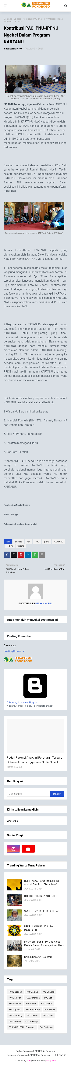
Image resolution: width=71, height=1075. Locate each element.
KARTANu (58, 541)
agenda (18, 541)
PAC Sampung (15, 1015)
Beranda (8, 18)
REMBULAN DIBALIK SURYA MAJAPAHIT (39, 928)
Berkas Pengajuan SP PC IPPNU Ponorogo (35, 1051)
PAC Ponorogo (33, 1009)
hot (28, 541)
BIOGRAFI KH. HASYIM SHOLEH (41, 895)
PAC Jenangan (33, 997)
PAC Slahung (15, 1021)
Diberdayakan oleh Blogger (35, 701)
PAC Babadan (15, 991)
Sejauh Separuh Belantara (38, 956)
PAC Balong (32, 991)
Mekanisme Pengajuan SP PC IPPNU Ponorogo (29, 1055)
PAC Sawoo (32, 1015)
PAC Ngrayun (15, 1009)
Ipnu (37, 541)
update (17, 18)
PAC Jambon (15, 997)
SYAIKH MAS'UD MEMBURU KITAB (41, 911)
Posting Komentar (14, 651)
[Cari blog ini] (28, 794)
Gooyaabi (51, 1060)
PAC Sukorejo (31, 1021)
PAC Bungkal (48, 991)
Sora (29, 1060)
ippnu (46, 541)
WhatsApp (12, 820)
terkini (10, 545)
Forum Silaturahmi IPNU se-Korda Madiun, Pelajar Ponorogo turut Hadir (44, 943)
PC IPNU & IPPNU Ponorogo (22, 1027)
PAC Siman (48, 1015)
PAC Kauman (15, 1003)
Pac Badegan (46, 1027)
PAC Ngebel (46, 1003)
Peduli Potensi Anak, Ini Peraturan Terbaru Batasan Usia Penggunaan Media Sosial (34, 760)
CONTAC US (60, 1055)
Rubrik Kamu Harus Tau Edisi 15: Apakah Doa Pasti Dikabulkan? (41, 882)
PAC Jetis (49, 997)
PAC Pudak (49, 1009)
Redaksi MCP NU (13, 48)
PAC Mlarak (31, 1003)
